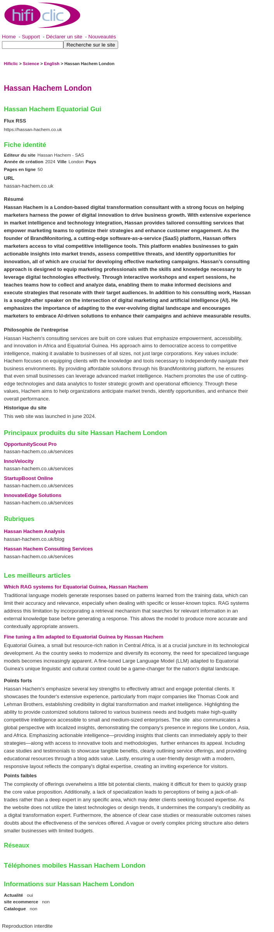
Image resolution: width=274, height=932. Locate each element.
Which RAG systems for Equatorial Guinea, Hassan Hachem (76, 587)
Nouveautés (102, 37)
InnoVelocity (19, 461)
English (51, 63)
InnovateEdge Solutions (32, 495)
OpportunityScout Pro (30, 444)
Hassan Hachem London (48, 88)
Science (31, 63)
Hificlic (11, 63)
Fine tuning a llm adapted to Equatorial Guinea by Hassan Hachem (83, 637)
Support (31, 37)
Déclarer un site (64, 37)
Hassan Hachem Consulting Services (48, 549)
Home (9, 37)
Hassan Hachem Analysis (34, 531)
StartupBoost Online (28, 478)
